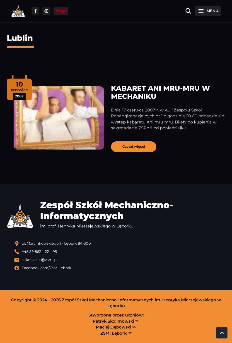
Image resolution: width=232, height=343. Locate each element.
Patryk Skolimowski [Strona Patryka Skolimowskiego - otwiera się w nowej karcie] (116, 321)
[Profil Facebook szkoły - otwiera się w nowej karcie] (119, 268)
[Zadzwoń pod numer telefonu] (119, 251)
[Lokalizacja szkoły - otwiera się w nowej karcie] (119, 243)
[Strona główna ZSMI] (18, 11)
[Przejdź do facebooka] (35, 11)
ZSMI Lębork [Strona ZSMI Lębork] (116, 333)
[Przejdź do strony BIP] (60, 11)
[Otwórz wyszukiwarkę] (188, 11)
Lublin (20, 38)
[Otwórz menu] (208, 11)
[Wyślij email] (119, 260)
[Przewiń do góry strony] (221, 332)
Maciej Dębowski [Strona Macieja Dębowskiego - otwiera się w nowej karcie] (116, 327)
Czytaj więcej (133, 146)
